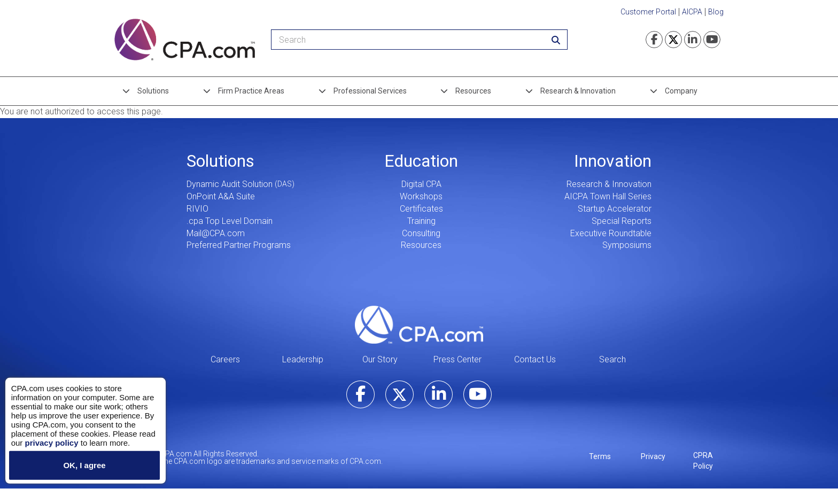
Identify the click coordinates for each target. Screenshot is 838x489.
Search (612, 359)
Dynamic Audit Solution (230, 184)
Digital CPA (421, 184)
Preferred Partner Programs (239, 245)
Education (421, 161)
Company (681, 91)
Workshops (421, 196)
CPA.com (419, 324)
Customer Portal (648, 11)
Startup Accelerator (614, 209)
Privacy (653, 456)
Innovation (612, 161)
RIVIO (197, 209)
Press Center (457, 359)
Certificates (421, 209)
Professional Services (370, 91)
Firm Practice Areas (251, 91)
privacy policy (51, 442)
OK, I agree (84, 465)
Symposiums (626, 245)
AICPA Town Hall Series (607, 196)
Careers (225, 359)
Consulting (421, 233)
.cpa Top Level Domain (230, 221)
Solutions (153, 91)
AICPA (692, 11)
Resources (473, 91)
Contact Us (535, 359)
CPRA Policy (703, 460)
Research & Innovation (578, 91)
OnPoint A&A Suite (221, 196)
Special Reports (621, 221)
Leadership (302, 359)
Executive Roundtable (610, 233)
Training (421, 221)
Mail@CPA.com (216, 233)
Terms (600, 456)
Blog (716, 11)
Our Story (380, 359)
